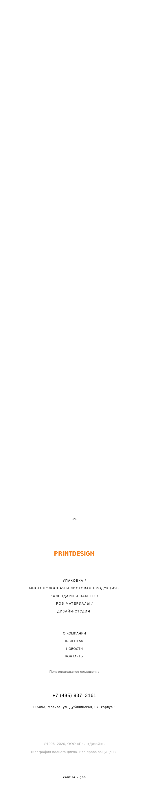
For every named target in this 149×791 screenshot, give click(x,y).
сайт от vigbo (74, 777)
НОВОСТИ (74, 648)
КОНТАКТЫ (74, 656)
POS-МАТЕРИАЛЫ (73, 603)
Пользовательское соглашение (74, 671)
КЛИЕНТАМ (74, 641)
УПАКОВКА (73, 580)
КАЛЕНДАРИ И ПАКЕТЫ (73, 596)
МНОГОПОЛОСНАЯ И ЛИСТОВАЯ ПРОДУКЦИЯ (73, 588)
